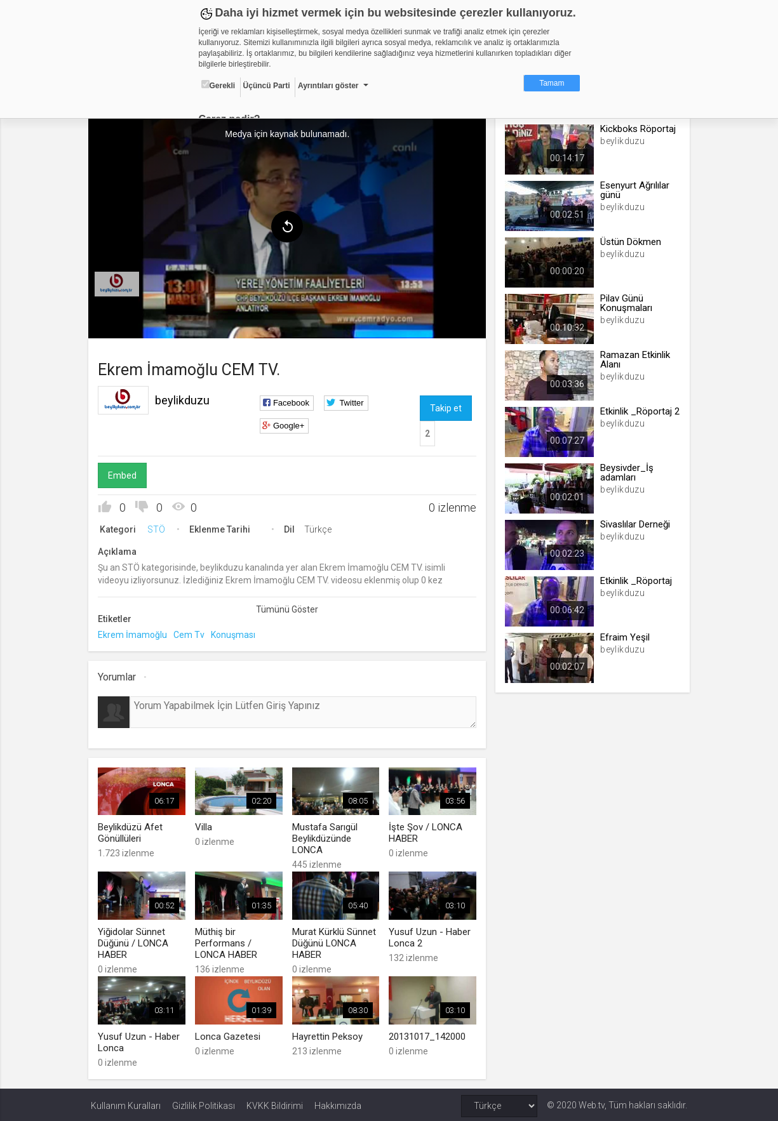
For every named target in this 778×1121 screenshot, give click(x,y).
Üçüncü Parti (266, 85)
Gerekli (218, 85)
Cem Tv (191, 633)
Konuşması (235, 633)
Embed (125, 474)
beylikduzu (185, 399)
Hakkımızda (337, 1103)
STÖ (159, 528)
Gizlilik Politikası (203, 1103)
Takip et (446, 407)
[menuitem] (119, 283)
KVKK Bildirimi (274, 1103)
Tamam (551, 83)
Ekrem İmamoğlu (135, 633)
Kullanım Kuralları (126, 1103)
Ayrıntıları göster (328, 85)
